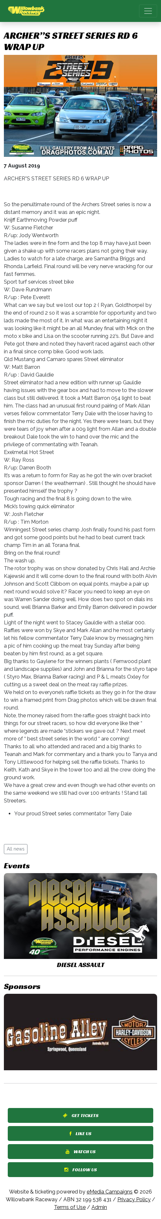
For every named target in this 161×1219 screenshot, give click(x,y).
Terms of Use (70, 1207)
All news (16, 848)
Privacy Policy (134, 1199)
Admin (99, 1207)
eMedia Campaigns (110, 1192)
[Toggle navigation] (148, 11)
